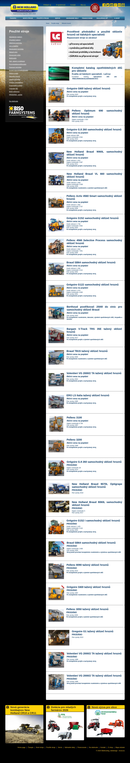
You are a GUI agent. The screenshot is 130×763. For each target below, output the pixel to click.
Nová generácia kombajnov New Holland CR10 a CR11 (23, 710)
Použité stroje (43, 18)
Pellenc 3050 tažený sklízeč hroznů (87, 609)
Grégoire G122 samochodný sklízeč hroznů (93, 284)
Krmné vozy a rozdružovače (18, 70)
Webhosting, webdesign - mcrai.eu (113, 751)
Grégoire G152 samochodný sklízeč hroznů (93, 218)
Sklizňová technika (15, 43)
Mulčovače (12, 58)
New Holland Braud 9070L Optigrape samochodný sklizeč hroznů (97, 485)
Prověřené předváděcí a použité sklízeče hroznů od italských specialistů (94, 33)
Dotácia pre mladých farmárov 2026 (63, 708)
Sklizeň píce (13, 52)
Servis (57, 18)
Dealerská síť (102, 18)
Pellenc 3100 (74, 417)
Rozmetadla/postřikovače (17, 64)
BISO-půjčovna (14, 92)
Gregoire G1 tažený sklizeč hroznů (92, 631)
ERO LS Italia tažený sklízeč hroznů (88, 395)
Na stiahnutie (13, 101)
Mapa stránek (120, 747)
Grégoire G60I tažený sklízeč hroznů (88, 587)
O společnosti (60, 5)
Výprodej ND (13, 89)
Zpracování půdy (14, 55)
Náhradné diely (72, 18)
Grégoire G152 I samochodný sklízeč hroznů (93, 520)
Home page (21, 747)
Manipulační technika (16, 49)
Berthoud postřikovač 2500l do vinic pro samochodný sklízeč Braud (94, 308)
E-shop (117, 18)
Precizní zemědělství (16, 82)
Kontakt (73, 5)
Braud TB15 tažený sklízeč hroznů (87, 351)
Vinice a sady (13, 73)
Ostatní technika (14, 79)
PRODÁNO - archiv (15, 95)
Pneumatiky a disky (15, 85)
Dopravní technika (15, 67)
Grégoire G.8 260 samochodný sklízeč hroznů (94, 129)
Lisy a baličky (13, 46)
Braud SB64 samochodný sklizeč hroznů (91, 262)
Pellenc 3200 (74, 439)
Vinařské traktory (15, 40)
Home (47, 23)
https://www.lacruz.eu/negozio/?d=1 (85, 78)
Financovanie (87, 18)
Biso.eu (83, 5)
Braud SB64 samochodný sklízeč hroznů (91, 542)
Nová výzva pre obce (104, 707)
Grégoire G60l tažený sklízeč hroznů (88, 88)
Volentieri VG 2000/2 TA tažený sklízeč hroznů (94, 373)
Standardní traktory (15, 37)
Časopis (13, 18)
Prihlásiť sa (47, 5)
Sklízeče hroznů (14, 76)
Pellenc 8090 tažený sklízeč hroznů (88, 564)
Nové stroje (28, 18)
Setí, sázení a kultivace (17, 61)
